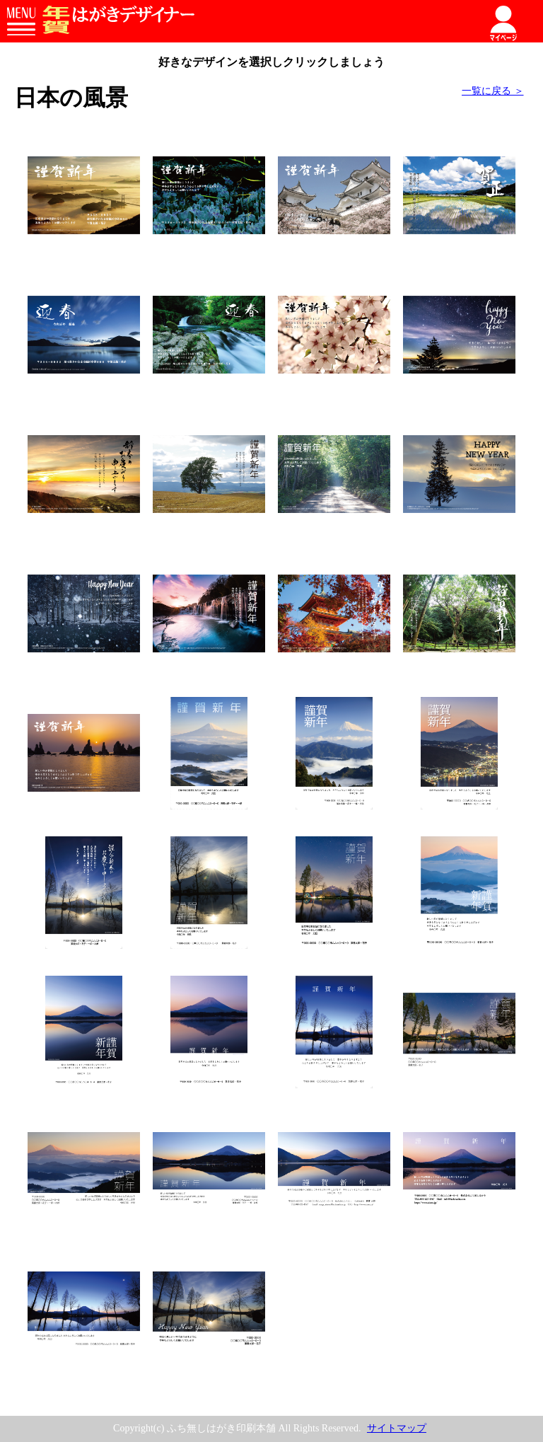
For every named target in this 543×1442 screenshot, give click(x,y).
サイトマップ (396, 1428)
